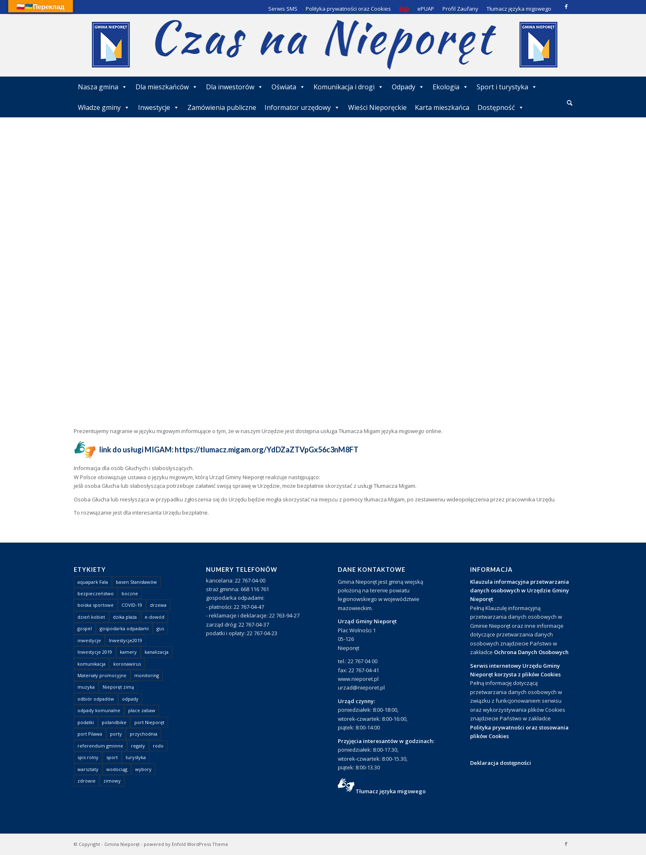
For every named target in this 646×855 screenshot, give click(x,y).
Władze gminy (104, 107)
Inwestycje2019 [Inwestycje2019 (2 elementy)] (125, 640)
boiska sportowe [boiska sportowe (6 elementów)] (95, 605)
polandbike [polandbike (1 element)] (114, 722)
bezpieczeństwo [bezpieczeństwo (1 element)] (95, 593)
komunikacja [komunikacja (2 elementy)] (91, 664)
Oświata (288, 86)
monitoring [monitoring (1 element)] (146, 675)
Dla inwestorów (234, 86)
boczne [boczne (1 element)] (130, 593)
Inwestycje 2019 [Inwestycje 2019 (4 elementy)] (94, 652)
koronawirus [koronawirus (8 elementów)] (127, 664)
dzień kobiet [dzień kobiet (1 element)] (91, 617)
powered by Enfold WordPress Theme (186, 844)
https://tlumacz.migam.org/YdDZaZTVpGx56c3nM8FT (266, 449)
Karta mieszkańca (442, 107)
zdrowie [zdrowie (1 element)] (86, 781)
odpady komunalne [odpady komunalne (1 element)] (98, 710)
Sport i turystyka (507, 86)
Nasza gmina (102, 86)
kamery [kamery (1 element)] (128, 652)
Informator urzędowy (302, 107)
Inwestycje (158, 107)
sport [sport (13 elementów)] (112, 757)
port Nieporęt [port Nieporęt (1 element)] (149, 722)
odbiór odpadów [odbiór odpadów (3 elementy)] (95, 699)
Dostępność (500, 107)
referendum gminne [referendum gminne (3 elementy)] (100, 746)
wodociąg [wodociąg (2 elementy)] (116, 769)
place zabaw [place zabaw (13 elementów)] (141, 710)
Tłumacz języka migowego (391, 791)
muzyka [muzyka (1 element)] (86, 687)
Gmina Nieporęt (122, 844)
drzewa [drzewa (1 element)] (158, 605)
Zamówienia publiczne (221, 107)
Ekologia (450, 86)
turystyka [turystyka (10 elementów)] (136, 757)
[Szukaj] (569, 102)
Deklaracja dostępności (500, 762)
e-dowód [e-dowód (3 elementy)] (154, 617)
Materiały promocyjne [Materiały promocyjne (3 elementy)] (101, 675)
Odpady (408, 86)
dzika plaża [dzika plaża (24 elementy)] (125, 617)
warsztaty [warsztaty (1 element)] (87, 769)
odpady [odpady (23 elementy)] (130, 699)
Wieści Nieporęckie (377, 107)
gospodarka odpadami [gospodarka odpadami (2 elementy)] (124, 628)
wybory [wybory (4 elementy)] (143, 769)
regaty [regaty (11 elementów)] (138, 746)
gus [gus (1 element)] (160, 628)
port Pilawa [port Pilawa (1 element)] (89, 734)
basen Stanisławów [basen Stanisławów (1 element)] (136, 582)
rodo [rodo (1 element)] (158, 746)
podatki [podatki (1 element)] (85, 722)
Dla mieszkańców (167, 86)
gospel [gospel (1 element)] (84, 628)
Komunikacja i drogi (349, 86)
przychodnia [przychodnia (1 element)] (143, 734)
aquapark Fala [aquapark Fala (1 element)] (92, 582)
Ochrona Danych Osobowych (531, 652)
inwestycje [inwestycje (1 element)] (89, 640)
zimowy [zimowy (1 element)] (112, 781)
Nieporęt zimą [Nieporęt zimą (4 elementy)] (118, 687)
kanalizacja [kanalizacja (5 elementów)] (157, 652)
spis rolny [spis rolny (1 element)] (87, 757)
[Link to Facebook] (566, 6)
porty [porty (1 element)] (116, 734)
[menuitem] (569, 103)
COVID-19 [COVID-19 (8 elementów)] (132, 605)
